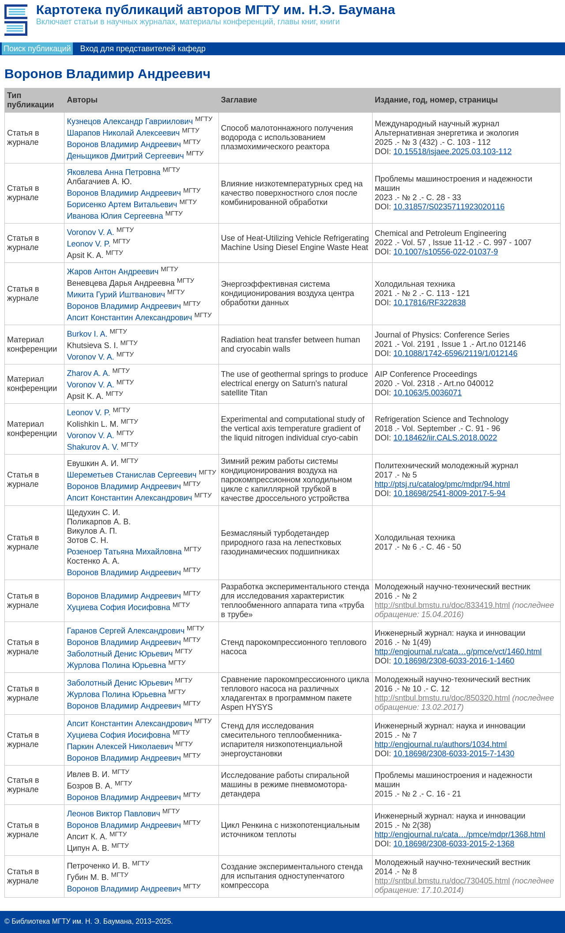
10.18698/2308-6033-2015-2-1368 (453, 843)
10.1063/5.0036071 (427, 392)
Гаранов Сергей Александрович (126, 630)
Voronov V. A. (90, 232)
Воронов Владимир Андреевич (124, 144)
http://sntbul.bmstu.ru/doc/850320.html (442, 698)
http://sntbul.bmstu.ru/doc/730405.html (442, 880)
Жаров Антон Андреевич (112, 271)
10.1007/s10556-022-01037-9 (445, 251)
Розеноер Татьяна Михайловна (124, 551)
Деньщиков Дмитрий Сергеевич (125, 156)
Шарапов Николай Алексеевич (123, 133)
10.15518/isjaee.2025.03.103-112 (452, 151)
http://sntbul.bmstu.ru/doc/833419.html (442, 605)
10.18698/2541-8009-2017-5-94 (449, 493)
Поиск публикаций (37, 48)
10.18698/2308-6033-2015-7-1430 (453, 753)
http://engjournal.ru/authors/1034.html (441, 744)
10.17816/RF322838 (429, 302)
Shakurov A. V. (92, 447)
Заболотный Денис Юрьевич (120, 653)
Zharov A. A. (88, 373)
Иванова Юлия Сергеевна (115, 216)
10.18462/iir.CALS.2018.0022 (445, 437)
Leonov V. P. (88, 243)
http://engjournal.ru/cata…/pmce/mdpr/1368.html (460, 834)
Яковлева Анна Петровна (113, 172)
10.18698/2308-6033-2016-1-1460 (453, 660)
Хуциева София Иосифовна (118, 607)
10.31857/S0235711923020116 (449, 206)
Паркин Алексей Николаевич (120, 746)
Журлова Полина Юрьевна (116, 665)
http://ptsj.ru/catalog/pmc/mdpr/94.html (442, 484)
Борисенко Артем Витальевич (122, 204)
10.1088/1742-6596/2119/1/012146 (455, 353)
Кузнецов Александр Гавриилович (130, 121)
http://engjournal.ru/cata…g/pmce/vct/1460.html (458, 651)
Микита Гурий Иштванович (116, 294)
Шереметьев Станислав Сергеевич (131, 474)
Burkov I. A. (87, 334)
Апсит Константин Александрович (129, 317)
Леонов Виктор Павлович (113, 813)
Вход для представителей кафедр (143, 48)
